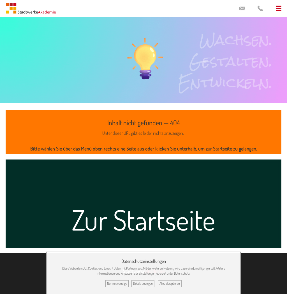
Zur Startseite (143, 219)
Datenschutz (182, 273)
